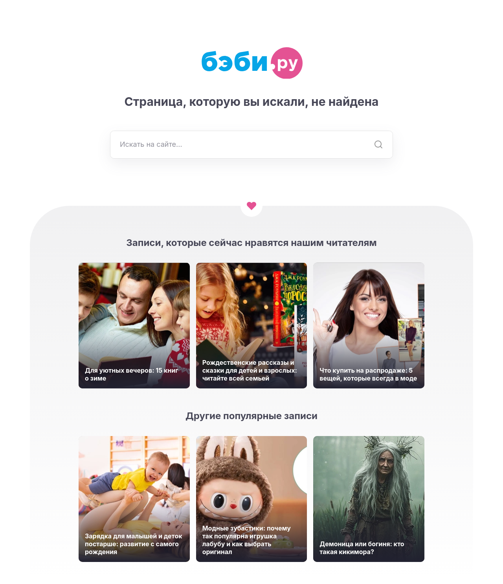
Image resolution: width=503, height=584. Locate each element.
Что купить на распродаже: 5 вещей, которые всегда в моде (368, 374)
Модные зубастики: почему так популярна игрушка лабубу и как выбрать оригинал (246, 540)
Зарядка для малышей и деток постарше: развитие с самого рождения (133, 544)
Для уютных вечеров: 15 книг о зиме (131, 374)
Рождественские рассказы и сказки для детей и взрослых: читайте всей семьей (249, 370)
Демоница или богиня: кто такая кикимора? (361, 548)
